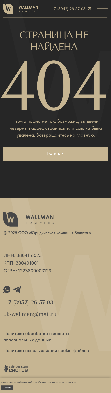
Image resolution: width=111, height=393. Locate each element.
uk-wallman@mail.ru (29, 314)
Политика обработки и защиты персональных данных (36, 336)
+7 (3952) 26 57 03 (68, 8)
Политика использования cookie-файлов (46, 350)
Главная (55, 154)
